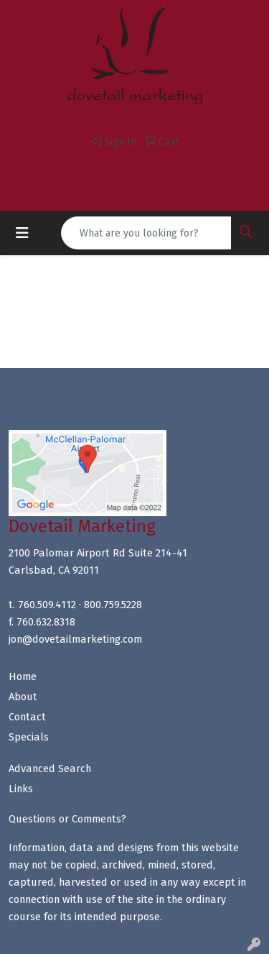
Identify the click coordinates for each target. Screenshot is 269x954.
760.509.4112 (105, 166)
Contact (27, 716)
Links (21, 788)
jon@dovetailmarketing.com (138, 183)
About (23, 696)
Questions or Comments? (67, 818)
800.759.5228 (171, 166)
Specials (29, 736)
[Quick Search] (146, 232)
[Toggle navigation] (22, 233)
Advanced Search (50, 768)
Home (23, 676)
